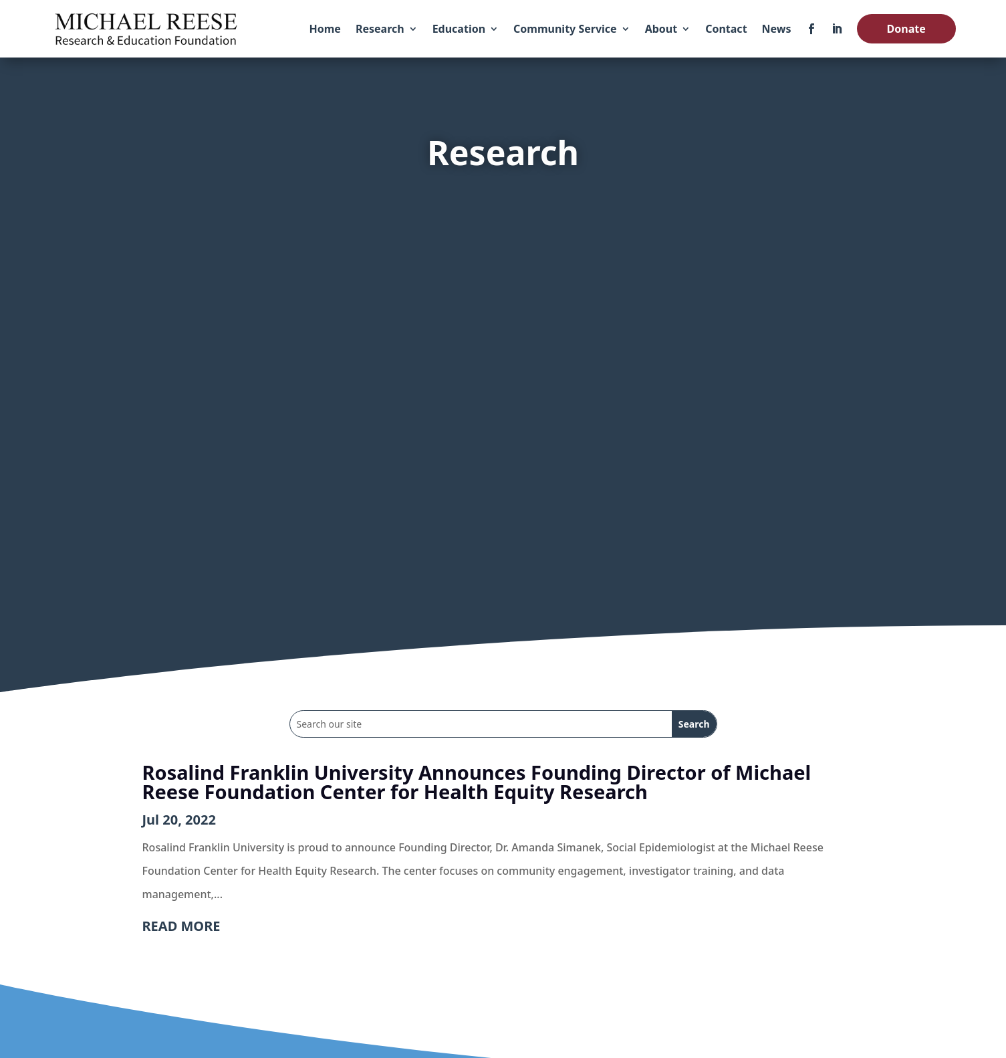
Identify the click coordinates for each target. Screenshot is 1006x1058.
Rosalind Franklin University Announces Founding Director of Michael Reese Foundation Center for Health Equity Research (476, 782)
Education (458, 28)
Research (380, 28)
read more (181, 926)
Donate (906, 28)
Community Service (565, 28)
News (776, 28)
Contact (726, 28)
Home (325, 28)
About (661, 28)
